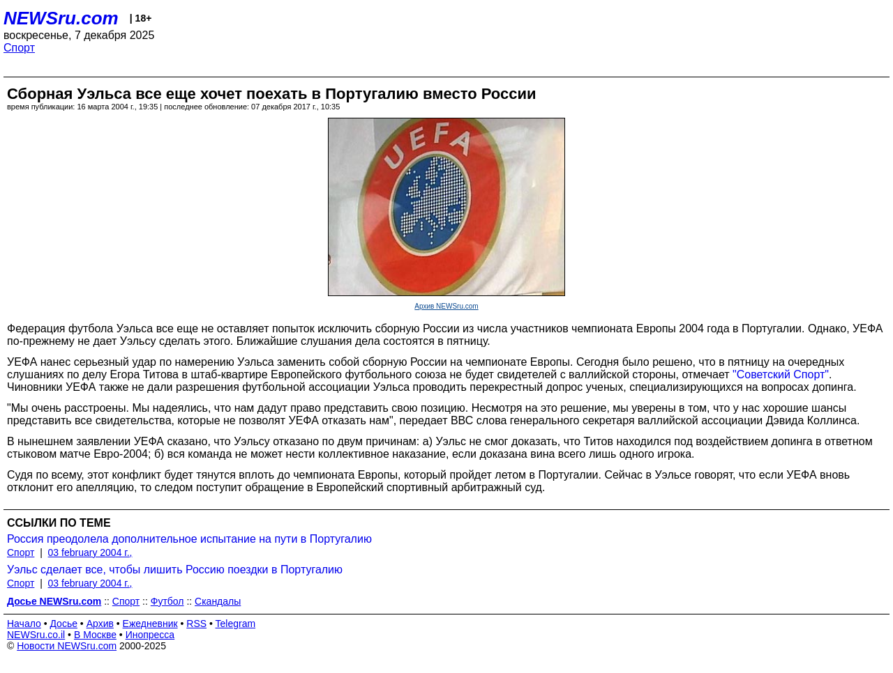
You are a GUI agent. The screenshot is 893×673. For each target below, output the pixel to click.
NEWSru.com (61, 18)
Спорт (19, 48)
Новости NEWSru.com (67, 645)
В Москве (95, 634)
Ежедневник (150, 623)
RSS (196, 623)
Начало (24, 623)
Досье (63, 623)
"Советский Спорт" (781, 374)
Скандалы (218, 601)
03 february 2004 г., (90, 552)
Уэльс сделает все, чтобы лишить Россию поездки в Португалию (175, 569)
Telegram (236, 623)
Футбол (167, 601)
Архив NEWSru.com (446, 306)
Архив (100, 623)
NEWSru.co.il (36, 634)
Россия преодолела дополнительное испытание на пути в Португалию (189, 539)
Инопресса (150, 634)
